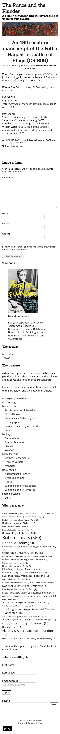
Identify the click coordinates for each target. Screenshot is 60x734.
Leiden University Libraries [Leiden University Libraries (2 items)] (35, 572)
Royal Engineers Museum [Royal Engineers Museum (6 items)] (41, 595)
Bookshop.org (16, 329)
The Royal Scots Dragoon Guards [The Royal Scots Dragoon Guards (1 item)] (16, 616)
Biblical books (21, 140)
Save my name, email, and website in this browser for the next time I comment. (28, 248)
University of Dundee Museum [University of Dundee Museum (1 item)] (15, 624)
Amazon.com (15, 325)
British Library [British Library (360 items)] (21, 538)
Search (6, 700)
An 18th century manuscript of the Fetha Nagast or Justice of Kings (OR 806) (30, 51)
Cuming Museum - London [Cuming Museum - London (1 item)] (43, 556)
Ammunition (12, 438)
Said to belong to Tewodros (20, 489)
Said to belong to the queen (20, 485)
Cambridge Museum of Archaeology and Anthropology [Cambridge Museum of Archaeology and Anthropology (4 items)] (29, 548)
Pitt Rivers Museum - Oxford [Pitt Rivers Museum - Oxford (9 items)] (19, 589)
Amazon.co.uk (35, 322)
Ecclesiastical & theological (20, 418)
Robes (8, 481)
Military (6, 434)
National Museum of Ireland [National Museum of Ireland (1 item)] (42, 583)
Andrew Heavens (40, 65)
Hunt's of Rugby (29, 332)
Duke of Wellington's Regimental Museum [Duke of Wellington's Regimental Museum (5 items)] (25, 559)
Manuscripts (9, 142)
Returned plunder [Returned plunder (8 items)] (43, 592)
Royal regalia (9, 469)
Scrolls (8, 430)
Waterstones (15, 338)
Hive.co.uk (14, 332)
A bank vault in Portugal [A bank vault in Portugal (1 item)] (12, 514)
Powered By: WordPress (30, 723)
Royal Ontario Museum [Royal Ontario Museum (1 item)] (12, 599)
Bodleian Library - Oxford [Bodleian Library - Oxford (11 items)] (19, 523)
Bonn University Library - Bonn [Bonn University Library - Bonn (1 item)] (15, 527)
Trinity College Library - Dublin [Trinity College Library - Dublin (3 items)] (16, 619)
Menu (7, 728)
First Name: (8, 665)
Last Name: (8, 673)
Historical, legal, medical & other (42, 140)
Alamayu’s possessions (15, 398)
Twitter (6, 357)
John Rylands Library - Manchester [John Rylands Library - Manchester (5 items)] (21, 569)
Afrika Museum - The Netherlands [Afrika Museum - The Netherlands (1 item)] (39, 514)
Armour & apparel (15, 442)
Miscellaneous (10, 454)
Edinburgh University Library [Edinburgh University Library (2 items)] (15, 563)
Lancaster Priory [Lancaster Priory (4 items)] (11, 572)
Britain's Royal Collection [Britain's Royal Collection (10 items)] (19, 533)
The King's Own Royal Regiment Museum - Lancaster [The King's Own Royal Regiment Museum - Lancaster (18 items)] (29, 611)
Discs (8, 497)
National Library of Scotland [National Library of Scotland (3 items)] (16, 579)
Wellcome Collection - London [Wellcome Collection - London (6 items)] (19, 638)
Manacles (10, 465)
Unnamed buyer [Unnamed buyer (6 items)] (12, 626)
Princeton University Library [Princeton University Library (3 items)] (16, 592)
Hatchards (39, 329)
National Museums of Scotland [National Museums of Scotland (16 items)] (24, 586)
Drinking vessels (14, 462)
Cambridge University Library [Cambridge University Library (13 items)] (22, 553)
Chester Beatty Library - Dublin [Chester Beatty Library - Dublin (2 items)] (16, 556)
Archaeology (9, 402)
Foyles (28, 329)
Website (6, 233)
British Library (19, 146)
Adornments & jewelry (17, 473)
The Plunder (21, 142)
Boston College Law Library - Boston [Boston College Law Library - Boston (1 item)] (17, 530)
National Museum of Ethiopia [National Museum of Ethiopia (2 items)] (15, 582)
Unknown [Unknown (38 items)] (39, 623)
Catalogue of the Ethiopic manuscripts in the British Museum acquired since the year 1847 (27, 130)
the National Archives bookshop (25, 334)
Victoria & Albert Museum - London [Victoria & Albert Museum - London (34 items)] (27, 633)
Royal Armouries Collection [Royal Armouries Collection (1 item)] (13, 596)
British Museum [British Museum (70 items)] (18, 543)
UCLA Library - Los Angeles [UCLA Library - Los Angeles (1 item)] (44, 620)
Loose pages (12, 422)
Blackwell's (30, 325)
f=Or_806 (9, 107)
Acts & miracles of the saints (20, 410)
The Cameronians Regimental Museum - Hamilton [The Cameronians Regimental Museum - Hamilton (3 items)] (25, 602)
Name (6, 213)
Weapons (10, 450)
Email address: (10, 680)
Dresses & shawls (14, 477)
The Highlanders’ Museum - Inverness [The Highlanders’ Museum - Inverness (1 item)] (17, 606)
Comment (7, 177)
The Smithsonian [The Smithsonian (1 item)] (38, 616)
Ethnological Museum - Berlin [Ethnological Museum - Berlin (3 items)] (16, 566)
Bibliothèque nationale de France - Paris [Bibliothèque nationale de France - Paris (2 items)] (20, 520)
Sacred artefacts (11, 493)
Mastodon (8, 354)
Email (5, 223)
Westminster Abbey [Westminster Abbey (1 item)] (46, 639)
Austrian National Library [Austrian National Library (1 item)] (13, 517)
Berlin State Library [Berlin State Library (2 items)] (34, 516)
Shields (9, 446)
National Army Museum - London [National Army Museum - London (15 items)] (25, 575)
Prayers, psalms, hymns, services (23, 426)
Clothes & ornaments (17, 458)
